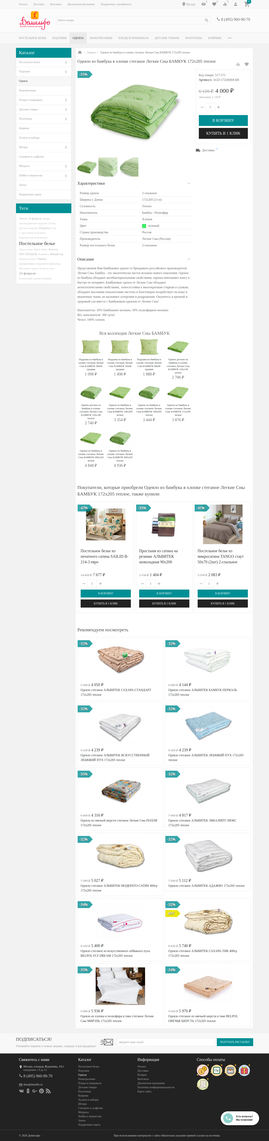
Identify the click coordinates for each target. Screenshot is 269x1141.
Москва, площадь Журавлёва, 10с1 (44, 1066)
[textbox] (134, 20)
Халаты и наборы (29, 137)
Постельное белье (32, 38)
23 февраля (27, 273)
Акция (46, 218)
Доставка (38, 4)
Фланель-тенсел (28, 258)
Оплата (23, 4)
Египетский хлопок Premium (35, 278)
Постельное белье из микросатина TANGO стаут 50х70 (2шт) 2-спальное (220, 556)
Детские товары (167, 38)
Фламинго (43, 254)
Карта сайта (145, 1091)
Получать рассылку (235, 1042)
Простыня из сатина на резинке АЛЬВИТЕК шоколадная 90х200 (158, 556)
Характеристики (91, 183)
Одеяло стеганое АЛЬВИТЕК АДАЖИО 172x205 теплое (206, 885)
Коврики (214, 38)
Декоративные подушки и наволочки (40, 263)
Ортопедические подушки (33, 223)
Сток (53, 228)
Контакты (55, 4)
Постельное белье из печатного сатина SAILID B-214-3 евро (104, 556)
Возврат (142, 1074)
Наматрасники (101, 38)
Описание (85, 259)
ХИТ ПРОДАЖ (28, 254)
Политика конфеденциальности (156, 1087)
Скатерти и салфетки (31, 156)
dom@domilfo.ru (33, 1084)
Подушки (59, 38)
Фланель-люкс (47, 268)
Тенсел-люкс (26, 249)
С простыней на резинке (32, 232)
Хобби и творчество (30, 175)
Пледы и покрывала (133, 38)
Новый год (56, 254)
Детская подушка (28, 228)
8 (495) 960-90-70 (235, 19)
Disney (52, 223)
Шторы (23, 147)
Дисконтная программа (81, 4)
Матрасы (24, 165)
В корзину (223, 120)
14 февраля (35, 218)
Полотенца (193, 38)
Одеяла (78, 38)
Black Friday (40, 249)
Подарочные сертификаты (116, 4)
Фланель (53, 249)
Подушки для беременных (33, 237)
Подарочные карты (30, 194)
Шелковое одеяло (28, 268)
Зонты (22, 184)
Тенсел (23, 218)
